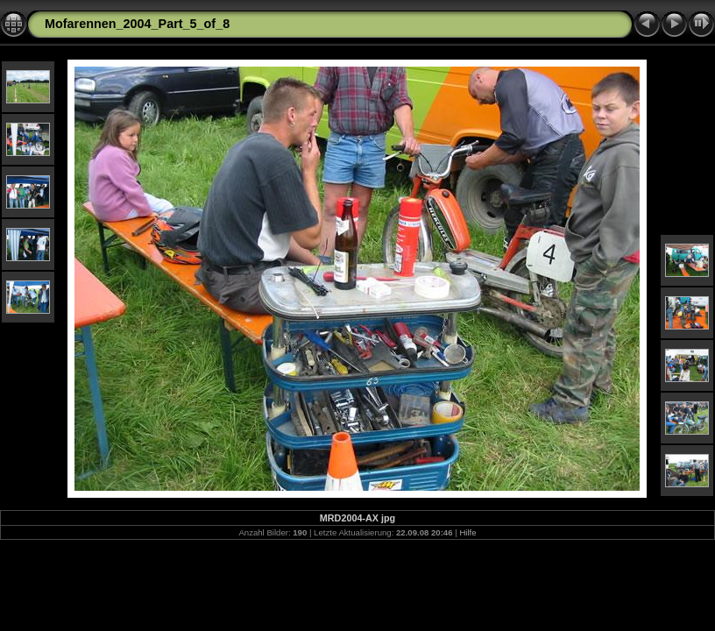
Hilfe (467, 532)
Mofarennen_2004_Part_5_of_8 (137, 24)
